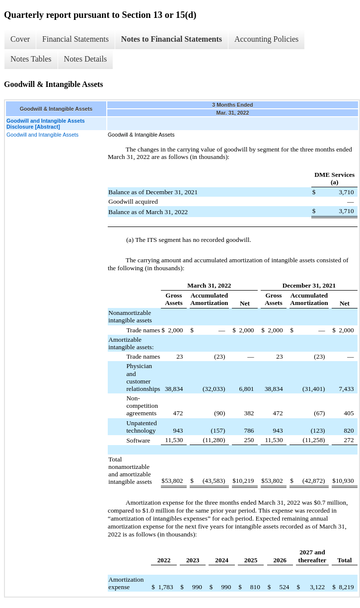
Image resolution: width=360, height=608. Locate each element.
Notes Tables (31, 59)
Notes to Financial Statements (171, 39)
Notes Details (85, 59)
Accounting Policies (266, 39)
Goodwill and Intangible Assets (42, 135)
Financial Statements (75, 39)
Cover (20, 39)
